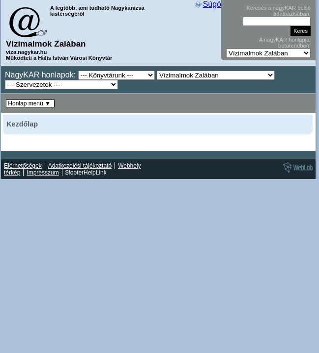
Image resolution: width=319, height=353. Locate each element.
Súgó (212, 4)
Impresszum (42, 172)
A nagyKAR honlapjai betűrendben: (285, 43)
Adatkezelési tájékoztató (80, 165)
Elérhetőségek (23, 165)
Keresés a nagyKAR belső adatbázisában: (278, 11)
